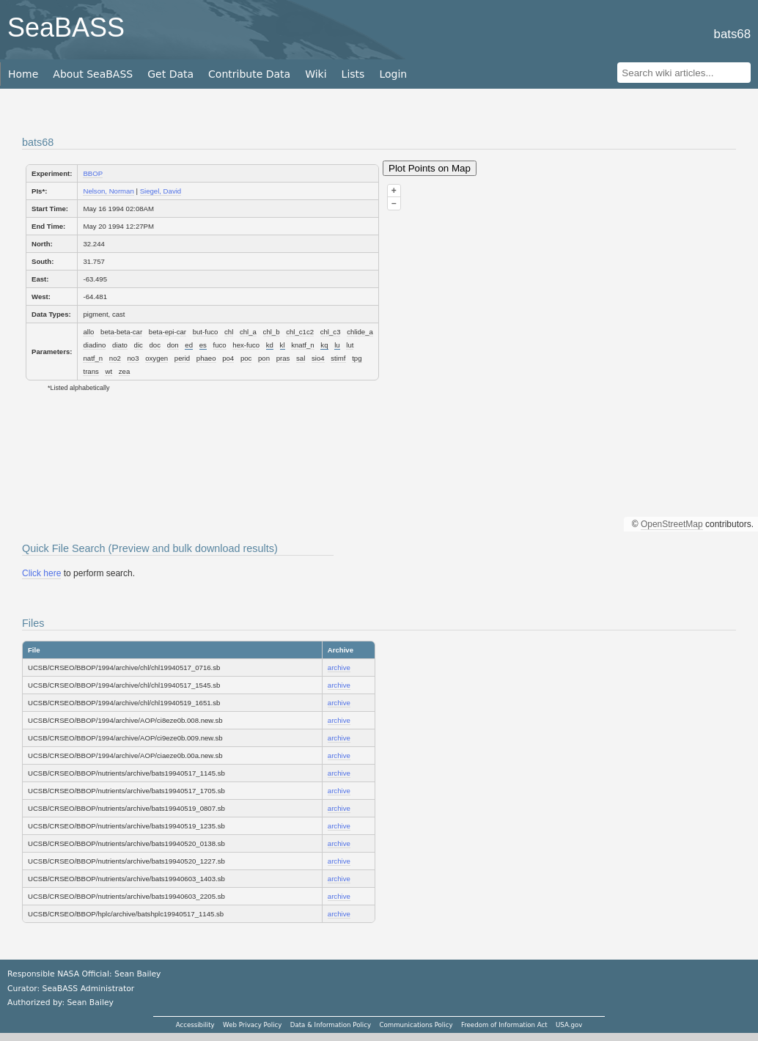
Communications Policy (415, 1025)
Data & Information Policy (330, 1025)
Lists (353, 74)
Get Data (170, 74)
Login (393, 74)
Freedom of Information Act (504, 1025)
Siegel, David (161, 191)
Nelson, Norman (108, 191)
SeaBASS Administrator (89, 988)
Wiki (315, 74)
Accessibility (195, 1025)
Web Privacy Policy (252, 1025)
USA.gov (569, 1025)
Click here (41, 573)
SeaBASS (66, 27)
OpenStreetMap (672, 524)
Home (23, 74)
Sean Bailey (90, 1002)
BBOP (93, 173)
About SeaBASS (93, 74)
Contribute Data (249, 74)
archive (339, 667)
